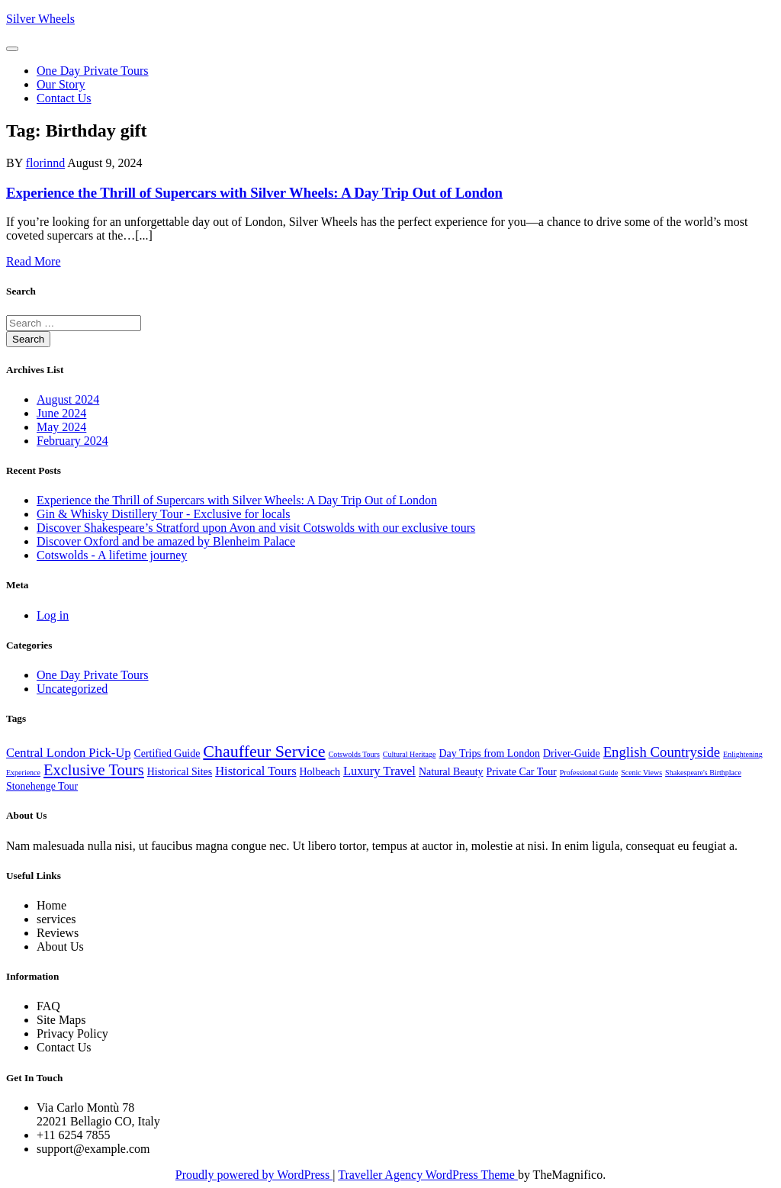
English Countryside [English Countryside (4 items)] (661, 752)
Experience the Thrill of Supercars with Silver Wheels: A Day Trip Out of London (254, 193)
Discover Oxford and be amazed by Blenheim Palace (166, 541)
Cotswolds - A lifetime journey (112, 555)
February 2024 (72, 440)
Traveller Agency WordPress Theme (428, 1174)
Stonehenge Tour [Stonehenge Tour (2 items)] (42, 786)
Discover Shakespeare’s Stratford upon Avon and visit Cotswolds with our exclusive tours (256, 527)
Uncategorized (72, 688)
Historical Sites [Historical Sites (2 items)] (179, 772)
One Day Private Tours (93, 70)
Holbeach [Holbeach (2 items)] (320, 772)
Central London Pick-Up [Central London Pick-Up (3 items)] (68, 752)
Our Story (61, 84)
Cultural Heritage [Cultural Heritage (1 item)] (409, 754)
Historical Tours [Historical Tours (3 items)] (255, 771)
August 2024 (68, 399)
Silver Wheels (40, 18)
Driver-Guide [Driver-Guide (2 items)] (571, 753)
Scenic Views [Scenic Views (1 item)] (641, 772)
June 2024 (61, 413)
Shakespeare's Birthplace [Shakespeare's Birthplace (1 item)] (703, 772)
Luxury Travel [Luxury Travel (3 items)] (379, 771)
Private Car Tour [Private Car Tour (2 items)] (522, 772)
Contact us (64, 98)
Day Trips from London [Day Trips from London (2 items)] (490, 753)
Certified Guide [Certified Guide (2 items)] (166, 753)
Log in (53, 615)
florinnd (46, 162)
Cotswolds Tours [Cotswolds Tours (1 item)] (354, 754)
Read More (33, 261)
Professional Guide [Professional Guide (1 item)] (589, 772)
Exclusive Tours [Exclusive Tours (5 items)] (93, 769)
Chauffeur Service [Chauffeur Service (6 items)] (264, 751)
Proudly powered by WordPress (254, 1174)
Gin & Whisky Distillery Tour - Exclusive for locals (163, 513)
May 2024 (61, 426)
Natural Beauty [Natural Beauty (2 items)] (451, 772)
